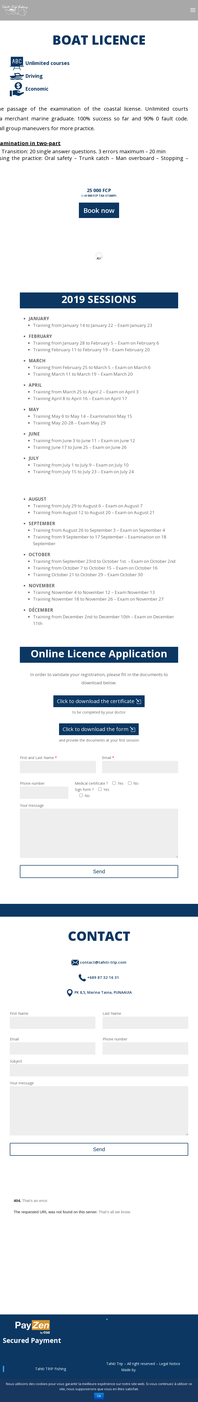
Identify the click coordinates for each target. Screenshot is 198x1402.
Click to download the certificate (95, 701)
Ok (99, 1396)
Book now (99, 210)
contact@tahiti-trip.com (98, 969)
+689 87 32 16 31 (99, 985)
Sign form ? (84, 789)
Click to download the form (95, 729)
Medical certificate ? (91, 783)
